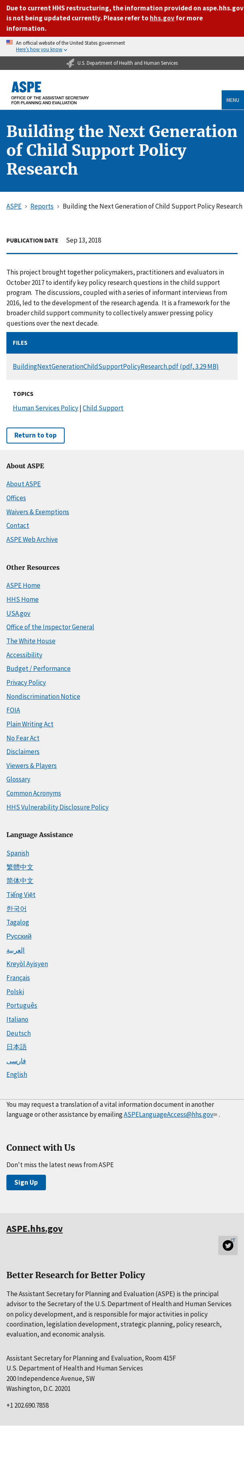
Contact (17, 525)
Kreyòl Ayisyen (27, 963)
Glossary (18, 779)
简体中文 (20, 880)
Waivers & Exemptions (37, 511)
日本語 (16, 1046)
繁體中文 (20, 867)
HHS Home (22, 599)
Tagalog (17, 922)
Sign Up (26, 1182)
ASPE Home (23, 585)
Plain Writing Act (30, 724)
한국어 (16, 908)
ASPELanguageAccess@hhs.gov (171, 1114)
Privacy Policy (26, 682)
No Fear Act (23, 738)
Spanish (17, 853)
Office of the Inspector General (50, 627)
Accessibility (24, 654)
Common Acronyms (33, 793)
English (16, 1074)
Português (21, 1005)
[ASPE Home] (50, 92)
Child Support (103, 408)
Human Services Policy (45, 408)
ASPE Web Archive (32, 539)
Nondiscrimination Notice (43, 696)
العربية (15, 950)
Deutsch (18, 1033)
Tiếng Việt (21, 894)
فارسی (16, 1060)
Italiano (17, 1019)
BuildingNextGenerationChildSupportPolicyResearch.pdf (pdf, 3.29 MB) (116, 366)
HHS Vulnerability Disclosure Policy (57, 807)
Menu (232, 99)
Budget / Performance (38, 668)
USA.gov (18, 613)
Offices (16, 497)
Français (18, 977)
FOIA (13, 710)
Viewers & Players (31, 765)
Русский (19, 936)
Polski (15, 991)
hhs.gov (162, 18)
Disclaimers (23, 751)
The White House (31, 641)
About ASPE (23, 483)
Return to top (35, 435)
